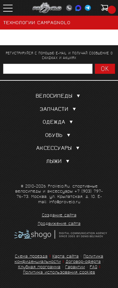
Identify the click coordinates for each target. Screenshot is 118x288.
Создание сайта (59, 215)
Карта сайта (65, 256)
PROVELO (47, 8)
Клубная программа (39, 267)
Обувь (59, 136)
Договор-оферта (83, 262)
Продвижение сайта (59, 224)
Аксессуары (59, 148)
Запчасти (59, 109)
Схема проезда (31, 256)
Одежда (59, 122)
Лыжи (59, 162)
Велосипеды (59, 96)
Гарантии (75, 267)
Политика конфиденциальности (58, 259)
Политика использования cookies (59, 272)
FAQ (93, 267)
